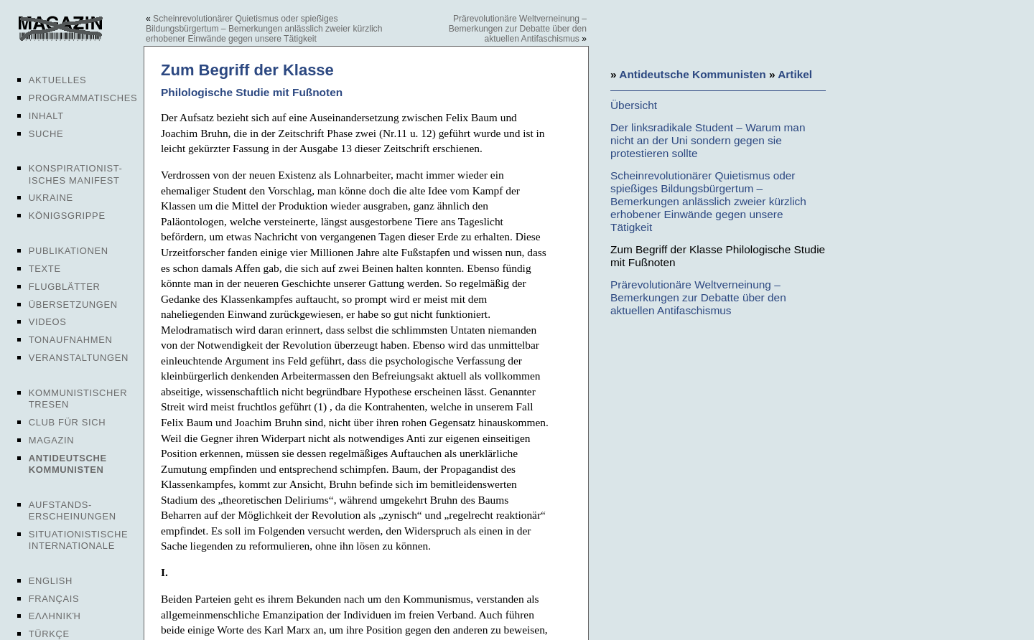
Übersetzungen (73, 304)
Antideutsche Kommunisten (68, 464)
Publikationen (68, 250)
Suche (46, 133)
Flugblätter (65, 286)
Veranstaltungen (79, 357)
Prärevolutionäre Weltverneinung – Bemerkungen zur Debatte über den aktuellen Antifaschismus (518, 29)
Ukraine (51, 197)
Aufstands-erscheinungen (72, 510)
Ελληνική (55, 616)
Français (54, 598)
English (51, 580)
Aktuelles (58, 80)
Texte (45, 268)
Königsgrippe (67, 215)
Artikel (795, 74)
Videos (48, 321)
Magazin (51, 440)
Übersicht (633, 105)
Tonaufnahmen (71, 339)
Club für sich (67, 422)
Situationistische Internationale (79, 540)
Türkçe (49, 634)
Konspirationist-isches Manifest (76, 174)
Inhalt (46, 115)
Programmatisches (83, 98)
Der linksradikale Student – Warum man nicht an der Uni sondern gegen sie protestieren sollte (707, 140)
